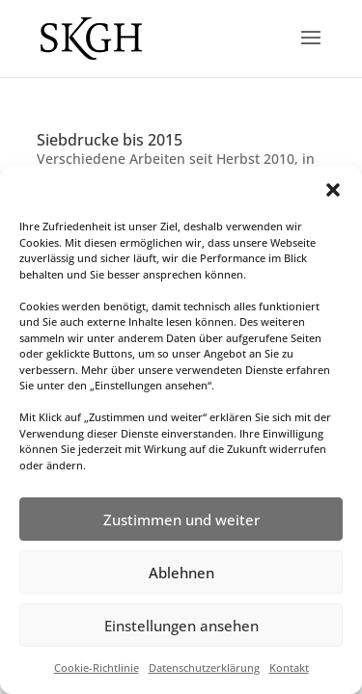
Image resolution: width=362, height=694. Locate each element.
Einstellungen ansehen (181, 625)
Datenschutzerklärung (204, 667)
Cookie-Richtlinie (96, 667)
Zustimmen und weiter (181, 519)
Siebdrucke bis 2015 (109, 139)
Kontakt (289, 667)
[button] (333, 190)
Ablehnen (181, 572)
